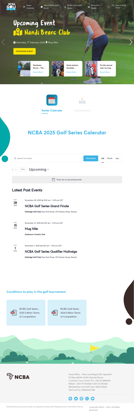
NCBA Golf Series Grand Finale (47, 206)
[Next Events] (16, 169)
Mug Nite (31, 229)
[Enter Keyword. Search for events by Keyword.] (47, 158)
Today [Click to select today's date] (23, 169)
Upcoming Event (24, 51)
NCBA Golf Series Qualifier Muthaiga (51, 251)
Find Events (91, 158)
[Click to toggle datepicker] (39, 169)
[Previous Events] (12, 169)
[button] (131, 42)
